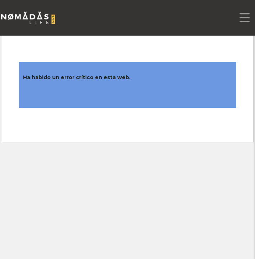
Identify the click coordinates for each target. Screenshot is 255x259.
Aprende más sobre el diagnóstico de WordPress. (91, 94)
